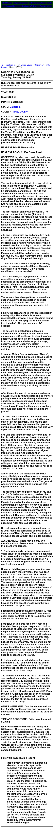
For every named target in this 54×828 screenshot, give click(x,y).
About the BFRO (45, 6)
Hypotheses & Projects (29, 6)
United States (26, 65)
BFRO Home (7, 3)
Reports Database (20, 3)
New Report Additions (37, 3)
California (38, 65)
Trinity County (20, 112)
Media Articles (10, 6)
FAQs (50, 3)
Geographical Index (10, 65)
